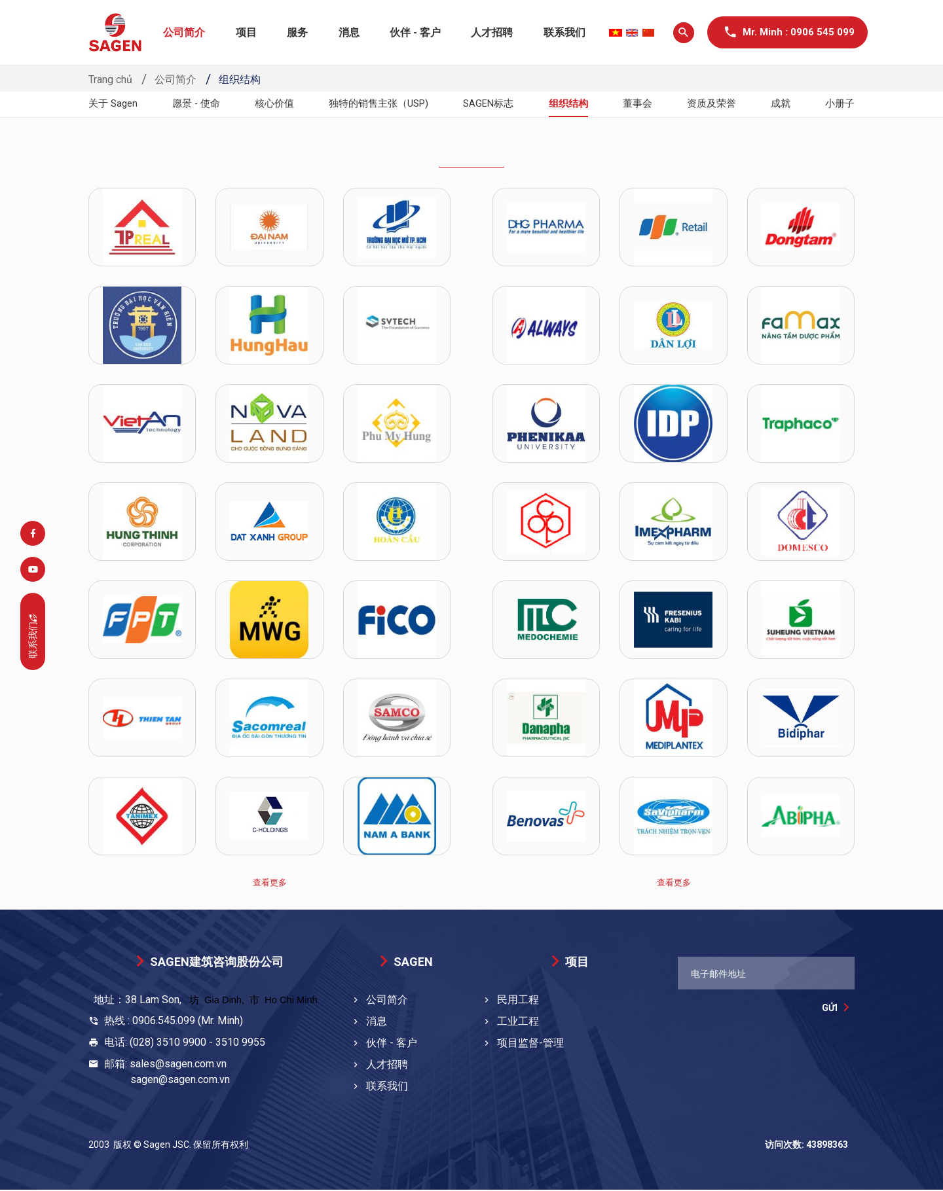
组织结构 (572, 104)
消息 (349, 32)
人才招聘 (492, 32)
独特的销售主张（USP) (381, 104)
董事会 (640, 104)
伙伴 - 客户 (415, 32)
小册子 (839, 104)
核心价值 (276, 104)
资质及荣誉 (713, 104)
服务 (297, 32)
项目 (246, 32)
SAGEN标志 (493, 104)
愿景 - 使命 (197, 104)
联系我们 (564, 32)
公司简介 (184, 32)
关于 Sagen (114, 104)
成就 (781, 104)
